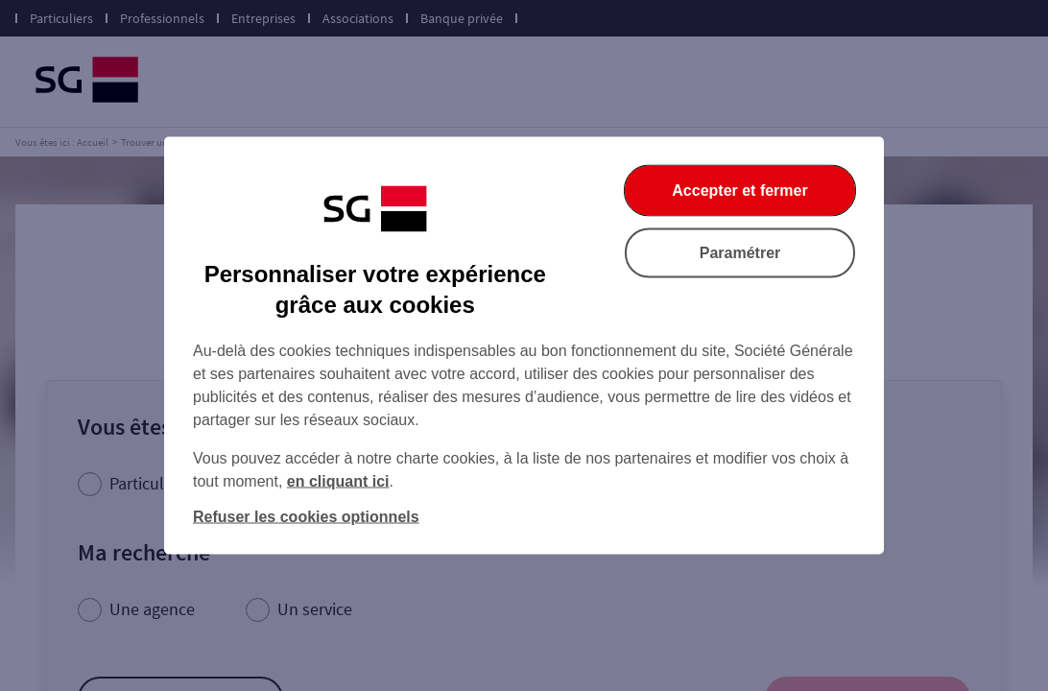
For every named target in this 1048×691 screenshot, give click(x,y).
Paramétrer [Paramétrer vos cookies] (740, 253)
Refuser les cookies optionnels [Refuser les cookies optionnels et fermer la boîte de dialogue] (306, 517)
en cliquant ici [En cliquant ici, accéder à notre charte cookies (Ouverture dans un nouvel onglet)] (338, 481)
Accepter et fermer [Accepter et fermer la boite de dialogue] (739, 190)
